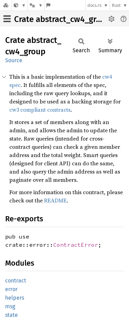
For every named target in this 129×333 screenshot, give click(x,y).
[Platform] (36, 5)
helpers (14, 298)
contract (15, 280)
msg (10, 306)
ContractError (75, 244)
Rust (116, 5)
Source (13, 60)
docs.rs (94, 5)
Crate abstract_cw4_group (62, 19)
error (11, 289)
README (55, 200)
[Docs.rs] (6, 5)
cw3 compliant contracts (40, 109)
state (11, 315)
